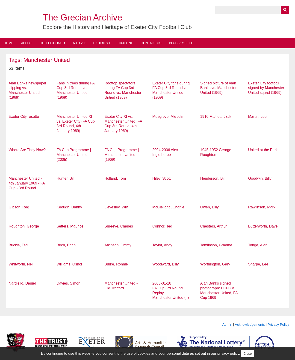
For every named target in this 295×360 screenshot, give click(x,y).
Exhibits (100, 43)
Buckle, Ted (18, 245)
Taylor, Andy (162, 245)
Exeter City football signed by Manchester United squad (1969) (266, 88)
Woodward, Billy (165, 264)
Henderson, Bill (212, 178)
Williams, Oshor (69, 264)
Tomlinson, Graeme (216, 245)
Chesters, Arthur (213, 226)
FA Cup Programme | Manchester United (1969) (121, 154)
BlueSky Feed (181, 43)
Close (247, 353)
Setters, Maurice (69, 226)
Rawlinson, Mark (261, 207)
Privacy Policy (278, 324)
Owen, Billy (209, 207)
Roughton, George (24, 226)
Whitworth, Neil (21, 264)
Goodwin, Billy (259, 178)
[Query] (252, 10)
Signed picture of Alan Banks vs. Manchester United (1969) (218, 88)
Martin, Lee (257, 116)
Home (8, 43)
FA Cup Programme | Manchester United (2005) (73, 154)
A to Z (78, 43)
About (26, 43)
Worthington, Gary (215, 264)
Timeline (125, 43)
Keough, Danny (69, 207)
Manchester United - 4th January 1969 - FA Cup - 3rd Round (27, 183)
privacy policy (228, 353)
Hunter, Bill (65, 178)
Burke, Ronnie (116, 264)
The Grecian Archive (82, 17)
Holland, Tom (115, 178)
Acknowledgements (250, 324)
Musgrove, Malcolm (168, 116)
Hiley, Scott (161, 178)
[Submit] (285, 10)
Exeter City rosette (24, 116)
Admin (227, 324)
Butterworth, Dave (263, 226)
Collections (51, 43)
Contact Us (151, 43)
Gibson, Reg (19, 207)
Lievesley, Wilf (116, 207)
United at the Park (263, 150)
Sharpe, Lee (258, 264)
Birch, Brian (66, 245)
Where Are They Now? (27, 150)
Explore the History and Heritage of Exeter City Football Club (117, 27)
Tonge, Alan (258, 245)
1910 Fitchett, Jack (215, 116)
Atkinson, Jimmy (117, 245)
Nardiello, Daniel (22, 283)
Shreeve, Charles (118, 226)
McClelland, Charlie (168, 207)
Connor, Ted (162, 226)
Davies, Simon (68, 283)
